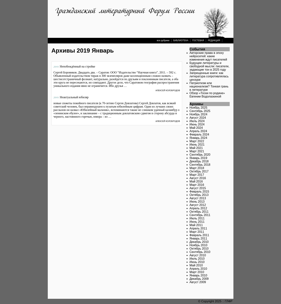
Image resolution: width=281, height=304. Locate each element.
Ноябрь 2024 (198, 114)
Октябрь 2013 (199, 194)
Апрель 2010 (198, 268)
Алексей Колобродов (167, 90)
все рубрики (163, 40)
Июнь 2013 (197, 201)
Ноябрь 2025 (198, 107)
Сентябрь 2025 (200, 111)
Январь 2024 (198, 137)
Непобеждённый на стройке (77, 66)
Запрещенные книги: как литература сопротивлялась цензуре (209, 76)
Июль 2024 (197, 121)
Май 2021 (196, 147)
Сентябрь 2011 (200, 215)
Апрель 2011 (198, 228)
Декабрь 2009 (199, 278)
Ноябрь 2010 (198, 245)
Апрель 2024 (198, 131)
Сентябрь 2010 (200, 251)
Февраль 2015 (199, 191)
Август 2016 (198, 178)
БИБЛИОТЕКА (180, 40)
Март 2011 (197, 231)
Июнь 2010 (197, 262)
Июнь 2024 (197, 124)
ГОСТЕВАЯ (198, 40)
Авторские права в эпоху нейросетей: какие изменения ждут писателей (208, 56)
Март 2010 (197, 272)
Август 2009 (198, 282)
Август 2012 (198, 205)
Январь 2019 (198, 158)
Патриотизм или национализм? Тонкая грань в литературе (209, 86)
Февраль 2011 (199, 235)
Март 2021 (197, 151)
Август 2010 (198, 255)
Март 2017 (197, 174)
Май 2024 (196, 127)
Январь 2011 (198, 238)
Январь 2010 (198, 275)
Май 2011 (196, 225)
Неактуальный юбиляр (74, 97)
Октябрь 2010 (199, 248)
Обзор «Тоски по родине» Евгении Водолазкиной (207, 95)
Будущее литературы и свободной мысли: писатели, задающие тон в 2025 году (209, 66)
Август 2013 (198, 198)
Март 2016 (197, 184)
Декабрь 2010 (199, 241)
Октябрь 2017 (199, 171)
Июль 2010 (197, 258)
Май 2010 (196, 265)
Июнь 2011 (197, 221)
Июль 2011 (197, 218)
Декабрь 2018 (199, 161)
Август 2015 (198, 188)
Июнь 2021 (197, 144)
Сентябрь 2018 (200, 164)
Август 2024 (198, 117)
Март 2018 (197, 168)
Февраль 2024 (199, 134)
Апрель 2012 (198, 208)
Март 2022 (197, 141)
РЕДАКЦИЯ (214, 40)
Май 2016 (196, 181)
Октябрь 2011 (199, 211)
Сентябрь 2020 (200, 154)
